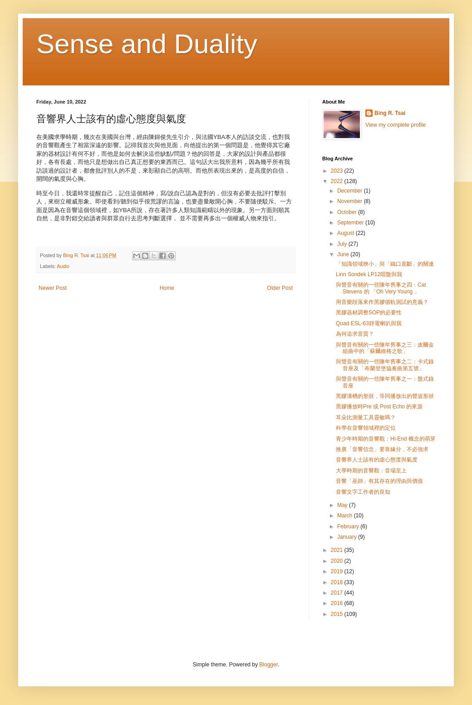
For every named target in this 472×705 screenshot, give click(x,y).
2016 (337, 603)
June (343, 254)
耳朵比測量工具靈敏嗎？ (366, 417)
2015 (337, 614)
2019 (337, 571)
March (345, 515)
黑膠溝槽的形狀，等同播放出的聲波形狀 (385, 396)
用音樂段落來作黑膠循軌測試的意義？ (382, 302)
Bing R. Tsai (389, 113)
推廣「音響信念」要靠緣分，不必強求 (382, 449)
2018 (337, 582)
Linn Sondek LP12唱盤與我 (369, 274)
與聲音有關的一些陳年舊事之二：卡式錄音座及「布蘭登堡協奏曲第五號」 (385, 364)
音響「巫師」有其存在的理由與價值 (379, 481)
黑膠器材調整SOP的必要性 (369, 312)
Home (167, 288)
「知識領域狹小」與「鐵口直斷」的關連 (385, 264)
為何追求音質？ (355, 334)
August (346, 233)
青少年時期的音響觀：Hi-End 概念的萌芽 (386, 439)
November (350, 201)
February (348, 526)
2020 (337, 561)
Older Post (280, 288)
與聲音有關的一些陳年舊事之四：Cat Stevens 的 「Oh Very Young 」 (381, 288)
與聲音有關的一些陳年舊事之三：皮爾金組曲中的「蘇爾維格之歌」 (385, 348)
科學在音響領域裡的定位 (366, 428)
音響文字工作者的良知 (363, 492)
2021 (337, 550)
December (350, 191)
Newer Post (53, 288)
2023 (337, 171)
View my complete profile (395, 125)
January (347, 537)
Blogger (268, 664)
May (343, 505)
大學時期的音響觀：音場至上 (371, 470)
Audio (63, 266)
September (351, 222)
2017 (337, 593)
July (343, 244)
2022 (337, 181)
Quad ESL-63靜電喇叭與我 (369, 323)
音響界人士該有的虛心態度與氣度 (377, 460)
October (347, 212)
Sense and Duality (146, 44)
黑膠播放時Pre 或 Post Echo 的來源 (379, 406)
